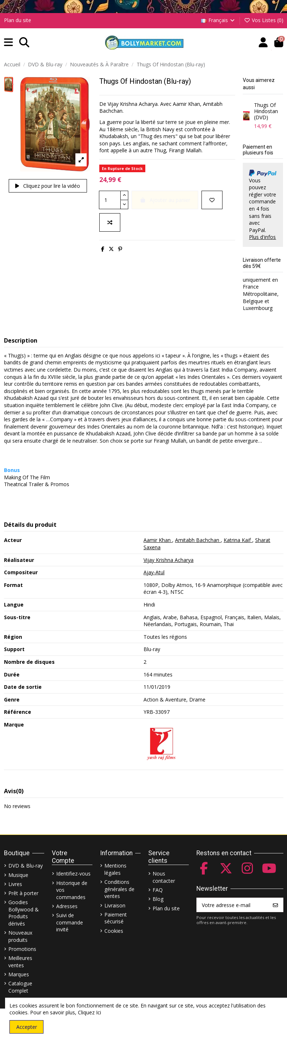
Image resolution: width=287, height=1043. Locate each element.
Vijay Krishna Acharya (169, 559)
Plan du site (17, 20)
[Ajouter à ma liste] (211, 200)
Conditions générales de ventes (119, 888)
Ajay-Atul (154, 572)
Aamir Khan (158, 540)
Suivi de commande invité (69, 922)
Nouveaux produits (20, 936)
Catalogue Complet (20, 987)
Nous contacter (164, 877)
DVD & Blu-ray (25, 865)
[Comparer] (109, 222)
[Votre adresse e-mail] (232, 905)
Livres (15, 884)
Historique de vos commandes (71, 890)
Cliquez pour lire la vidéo (47, 185)
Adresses (67, 906)
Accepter (26, 1026)
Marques (18, 974)
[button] (8, 43)
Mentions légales (115, 869)
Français (218, 20)
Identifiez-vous (73, 873)
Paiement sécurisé (115, 918)
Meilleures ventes (20, 962)
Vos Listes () (263, 20)
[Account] (263, 43)
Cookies (113, 930)
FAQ (158, 889)
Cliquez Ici (89, 1012)
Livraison (114, 905)
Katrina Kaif (238, 540)
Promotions (22, 948)
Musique (18, 875)
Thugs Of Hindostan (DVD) (266, 111)
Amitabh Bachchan (198, 540)
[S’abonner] (275, 905)
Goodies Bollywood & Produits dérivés (23, 913)
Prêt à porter (23, 893)
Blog (158, 898)
